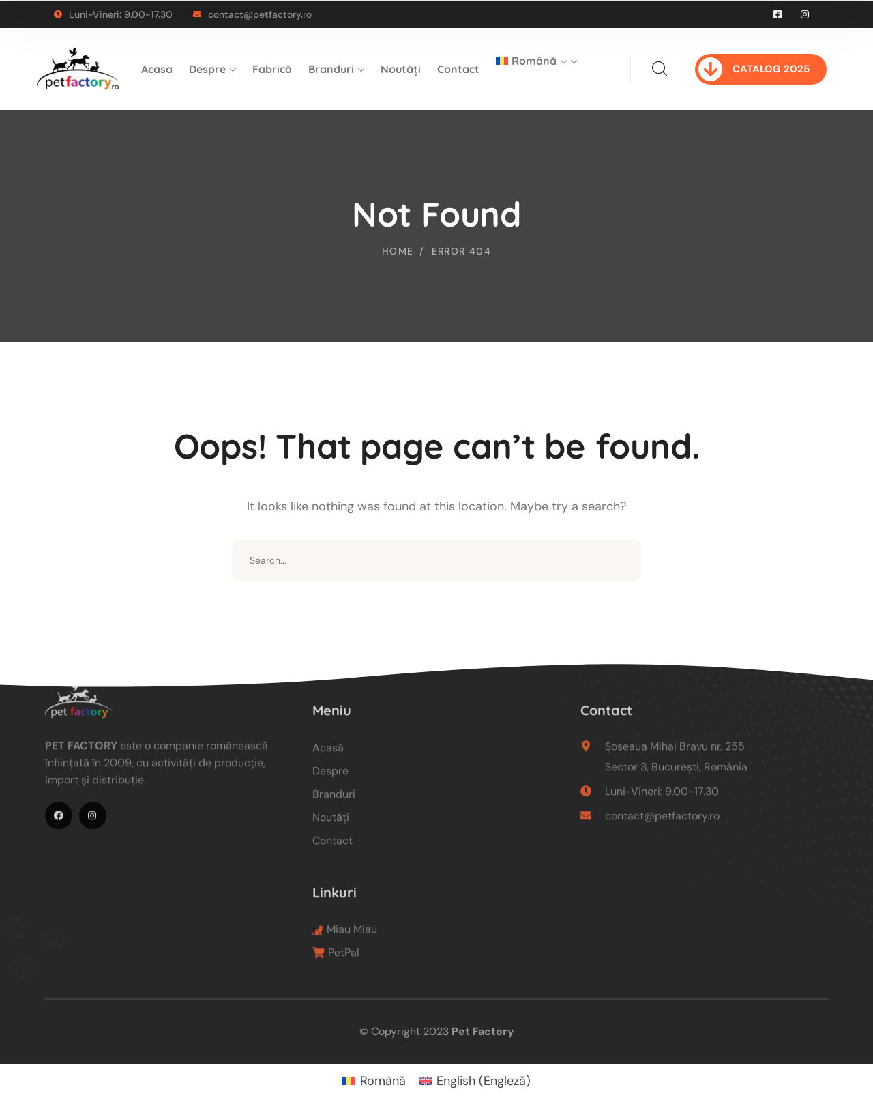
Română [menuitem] (383, 1081)
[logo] (78, 68)
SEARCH (620, 560)
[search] (659, 68)
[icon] (778, 14)
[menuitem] (536, 69)
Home (398, 251)
